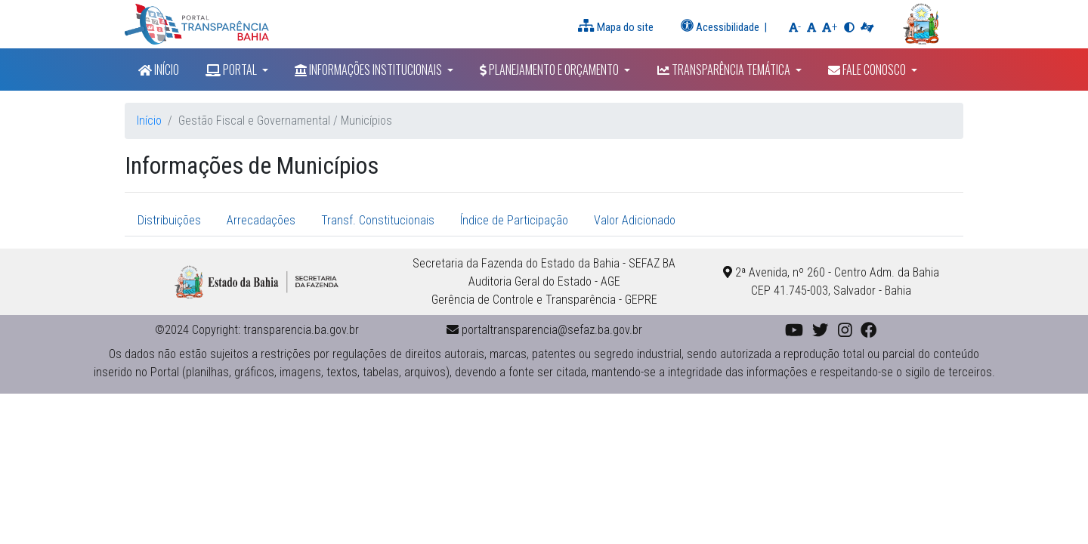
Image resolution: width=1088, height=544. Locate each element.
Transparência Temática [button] (725, 69)
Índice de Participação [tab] (514, 220)
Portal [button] (232, 69)
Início (158, 69)
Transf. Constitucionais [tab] (377, 220)
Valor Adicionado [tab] (634, 220)
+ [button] (830, 25)
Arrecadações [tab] (261, 220)
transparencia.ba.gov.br (301, 330)
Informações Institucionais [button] (369, 69)
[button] (811, 27)
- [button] (796, 25)
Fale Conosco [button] (868, 69)
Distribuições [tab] (169, 220)
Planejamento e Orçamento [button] (550, 69)
